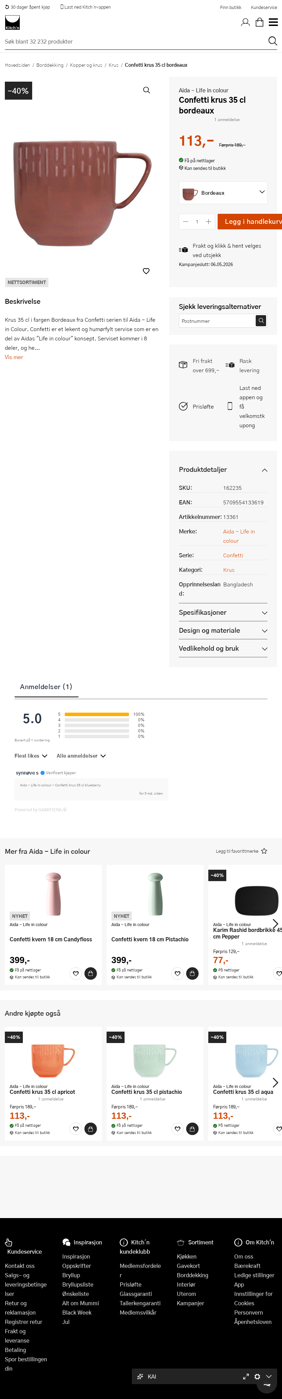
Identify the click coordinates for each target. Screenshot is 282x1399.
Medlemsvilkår (138, 1312)
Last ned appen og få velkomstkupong (252, 406)
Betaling (15, 1350)
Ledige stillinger (254, 1275)
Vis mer (14, 357)
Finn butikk (230, 7)
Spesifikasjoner (202, 612)
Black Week (76, 1312)
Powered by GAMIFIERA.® (41, 809)
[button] (146, 271)
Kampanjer (190, 1303)
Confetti (233, 555)
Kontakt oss (20, 1266)
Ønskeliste (75, 1294)
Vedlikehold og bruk (209, 648)
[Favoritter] (76, 973)
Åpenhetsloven (253, 1322)
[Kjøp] (90, 973)
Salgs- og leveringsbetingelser (26, 1284)
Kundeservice (264, 7)
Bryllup (71, 1275)
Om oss (243, 1256)
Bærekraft (247, 1266)
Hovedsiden (17, 64)
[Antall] (197, 221)
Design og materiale (209, 630)
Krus (114, 64)
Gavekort (188, 1266)
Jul (66, 1322)
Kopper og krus (86, 64)
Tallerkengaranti (140, 1303)
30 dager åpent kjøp (27, 7)
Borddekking (50, 64)
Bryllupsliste (77, 1284)
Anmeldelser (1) (46, 686)
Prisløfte (203, 406)
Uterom (186, 1294)
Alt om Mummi (80, 1303)
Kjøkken (187, 1256)
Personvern (248, 1312)
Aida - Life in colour (203, 90)
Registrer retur (23, 1322)
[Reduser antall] (185, 221)
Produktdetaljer (203, 469)
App (239, 1284)
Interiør (186, 1284)
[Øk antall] (208, 221)
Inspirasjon (76, 1256)
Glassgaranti (136, 1294)
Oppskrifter (76, 1266)
